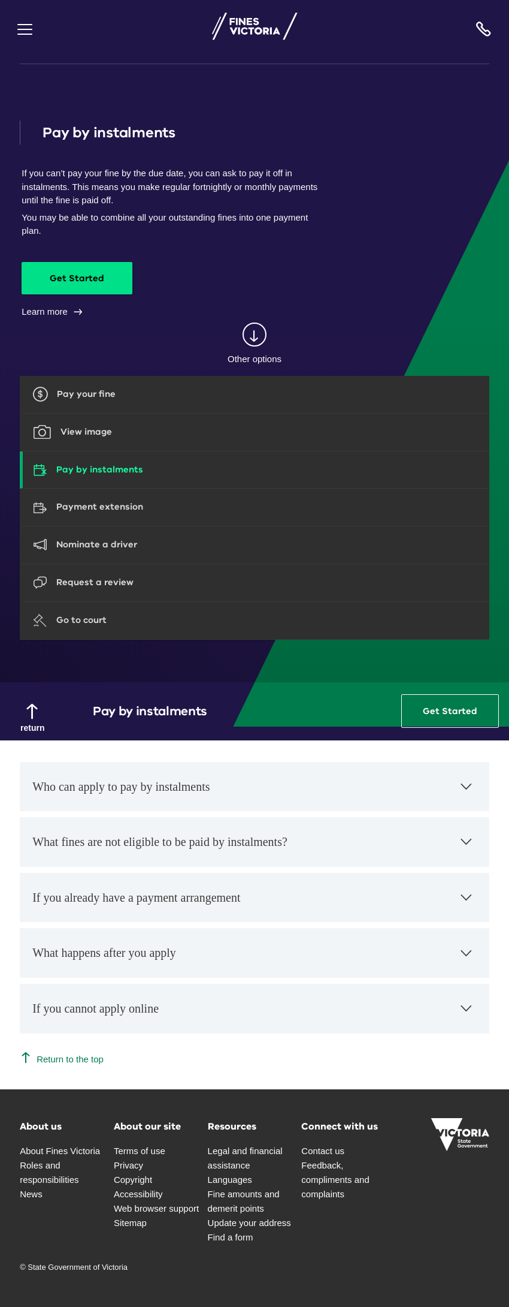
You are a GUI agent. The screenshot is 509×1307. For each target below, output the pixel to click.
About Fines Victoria (60, 1151)
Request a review (95, 582)
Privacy (128, 1165)
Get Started (84, 278)
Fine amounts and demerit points (244, 1201)
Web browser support (156, 1208)
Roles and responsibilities (49, 1172)
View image (86, 432)
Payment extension (99, 507)
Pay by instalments (99, 469)
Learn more (52, 311)
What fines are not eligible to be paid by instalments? (253, 848)
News (31, 1194)
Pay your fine (86, 394)
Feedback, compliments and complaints (335, 1179)
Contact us (322, 1151)
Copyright (133, 1180)
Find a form (230, 1237)
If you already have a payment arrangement (253, 904)
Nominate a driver (96, 544)
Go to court (81, 620)
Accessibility (138, 1194)
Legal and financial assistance (245, 1158)
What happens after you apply (253, 959)
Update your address (249, 1223)
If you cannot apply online (253, 1014)
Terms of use (139, 1151)
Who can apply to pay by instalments (253, 793)
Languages (230, 1180)
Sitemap (130, 1223)
